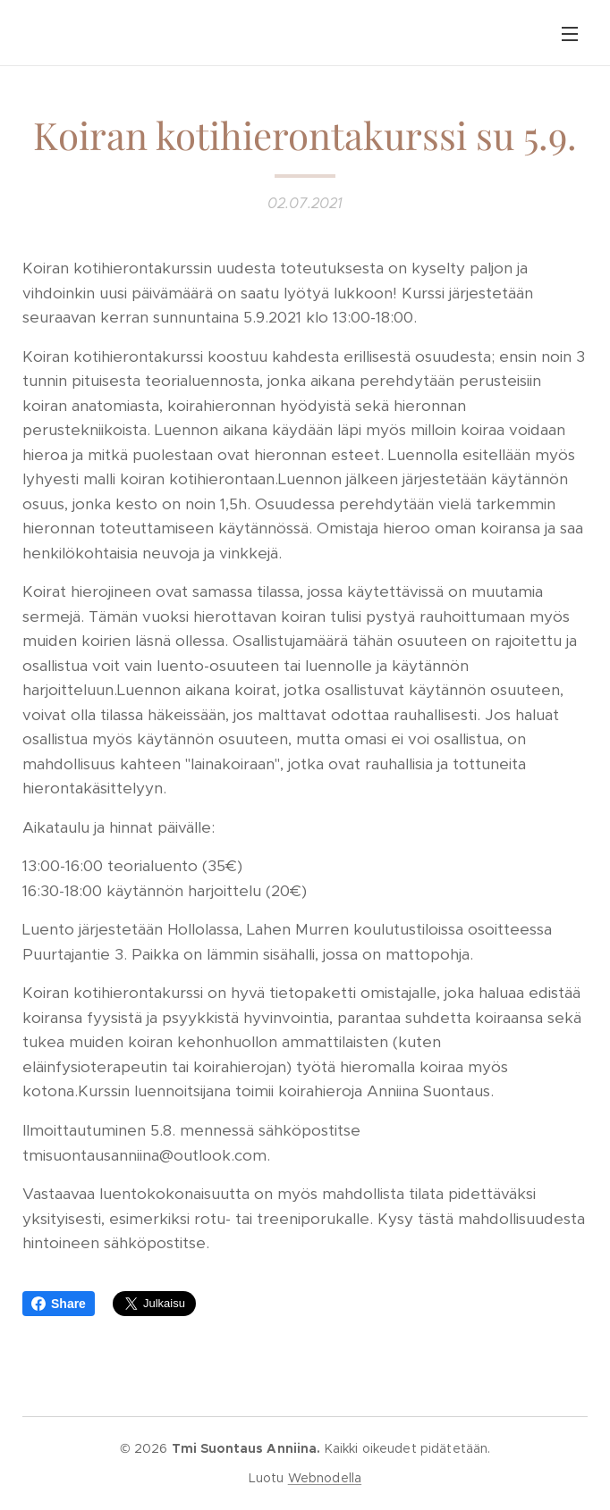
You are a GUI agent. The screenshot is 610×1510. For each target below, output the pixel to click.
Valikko (570, 34)
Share (58, 1303)
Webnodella (324, 1478)
